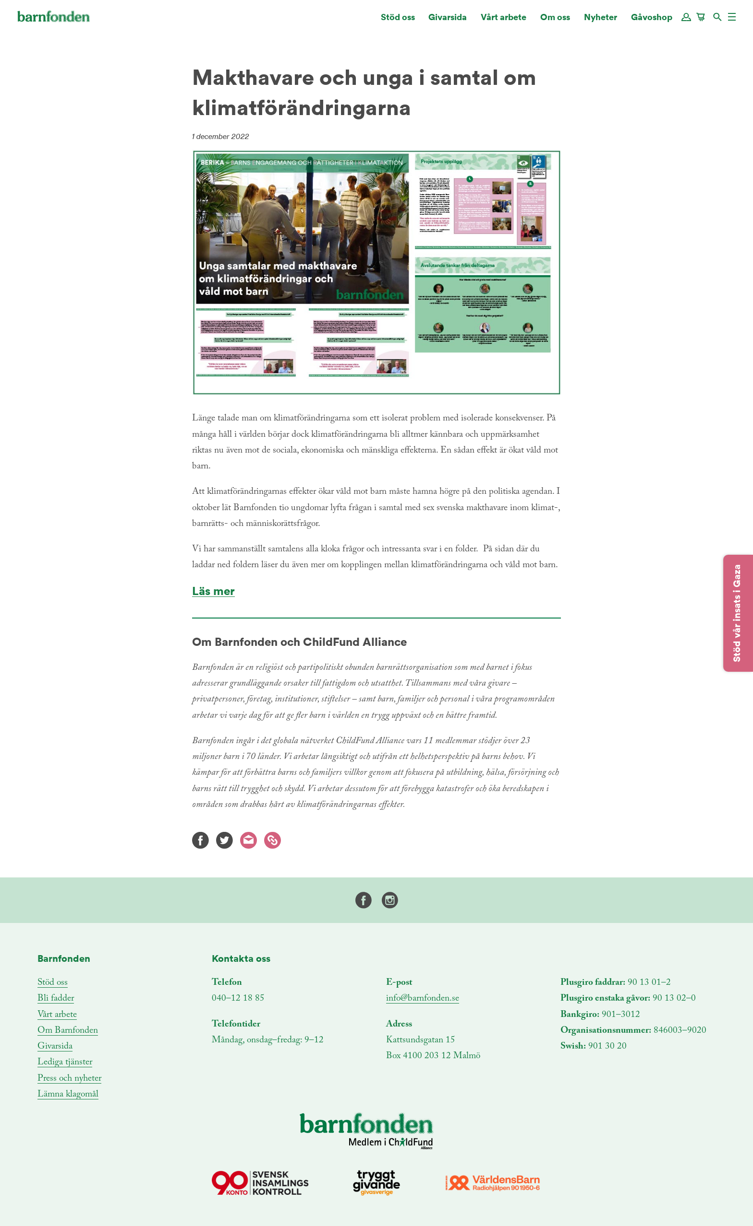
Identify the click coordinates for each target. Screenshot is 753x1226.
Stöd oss (398, 21)
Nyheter (600, 21)
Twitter (224, 840)
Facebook (200, 840)
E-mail (248, 840)
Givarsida (447, 21)
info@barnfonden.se (422, 998)
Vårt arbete (503, 21)
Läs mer (213, 591)
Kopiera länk (272, 840)
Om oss (555, 21)
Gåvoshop (651, 21)
